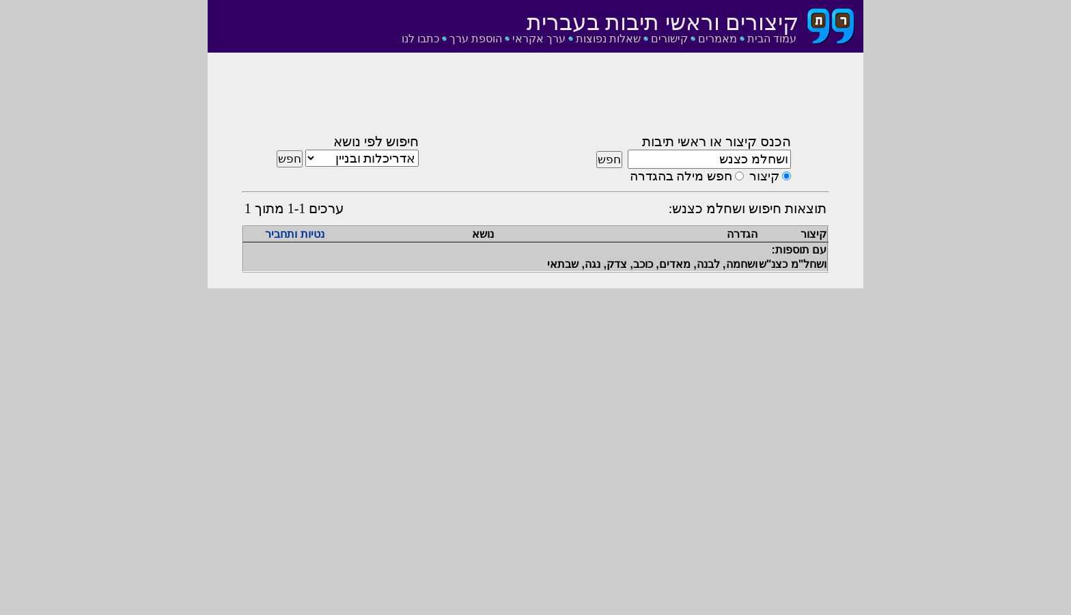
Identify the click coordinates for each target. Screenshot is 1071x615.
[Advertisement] (535, 97)
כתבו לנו (420, 38)
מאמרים (717, 38)
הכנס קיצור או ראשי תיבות (716, 141)
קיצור (764, 176)
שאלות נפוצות (608, 38)
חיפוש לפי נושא (376, 141)
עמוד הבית (771, 38)
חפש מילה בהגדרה (681, 176)
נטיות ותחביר (294, 234)
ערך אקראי (539, 38)
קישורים (669, 38)
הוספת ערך (475, 38)
